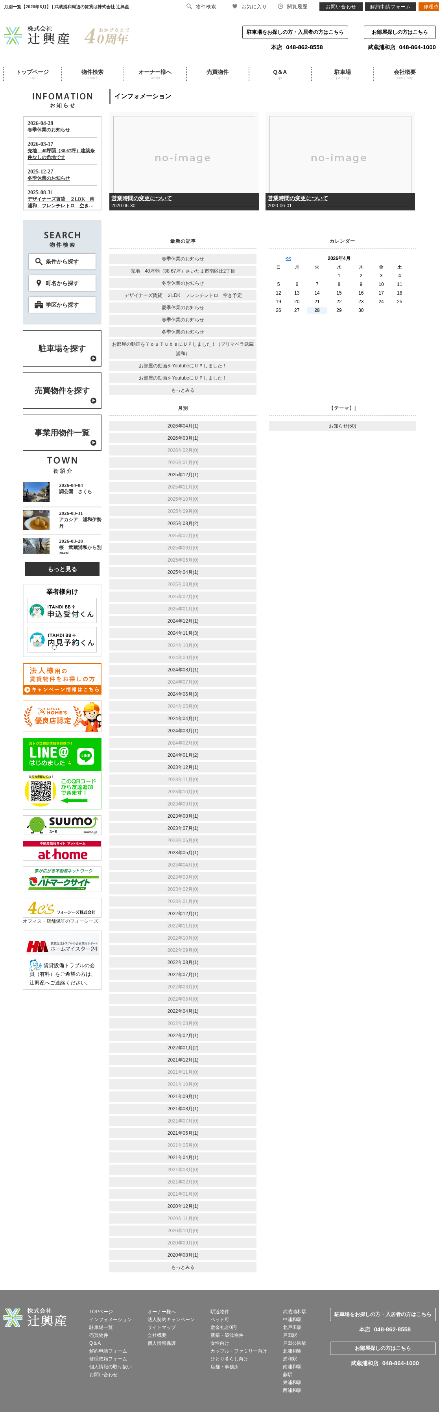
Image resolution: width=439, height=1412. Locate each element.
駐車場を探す (62, 348)
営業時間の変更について (141, 198)
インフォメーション (110, 1319)
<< (288, 258)
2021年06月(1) (183, 1133)
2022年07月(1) (183, 974)
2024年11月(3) (183, 633)
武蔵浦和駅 (294, 1311)
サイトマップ (162, 1327)
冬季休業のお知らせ (183, 283)
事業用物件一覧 (62, 432)
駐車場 (342, 74)
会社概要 (404, 74)
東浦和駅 (292, 1382)
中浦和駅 (292, 1319)
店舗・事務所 (224, 1367)
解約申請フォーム (108, 1351)
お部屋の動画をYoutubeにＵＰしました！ (183, 366)
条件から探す (62, 261)
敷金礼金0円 (223, 1327)
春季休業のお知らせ (183, 259)
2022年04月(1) (183, 1011)
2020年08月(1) (183, 1255)
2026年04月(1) (183, 426)
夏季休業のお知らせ (183, 307)
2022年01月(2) (183, 1048)
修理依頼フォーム (108, 1359)
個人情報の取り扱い (110, 1367)
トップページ (32, 74)
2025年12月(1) (183, 474)
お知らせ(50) (342, 426)
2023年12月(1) (183, 767)
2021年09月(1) (183, 1096)
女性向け (219, 1343)
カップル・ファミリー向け (238, 1351)
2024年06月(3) (183, 694)
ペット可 (219, 1319)
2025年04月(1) (183, 572)
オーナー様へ (155, 74)
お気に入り (249, 6)
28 (316, 310)
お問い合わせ (103, 1374)
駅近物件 (219, 1311)
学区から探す (62, 305)
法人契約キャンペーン (171, 1319)
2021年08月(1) (183, 1109)
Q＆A (280, 74)
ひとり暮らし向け (229, 1359)
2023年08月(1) (183, 816)
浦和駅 (290, 1359)
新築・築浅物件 (226, 1335)
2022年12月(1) (183, 913)
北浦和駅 (292, 1351)
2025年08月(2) (183, 523)
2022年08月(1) (183, 962)
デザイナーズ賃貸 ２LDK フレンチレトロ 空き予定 (183, 295)
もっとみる (183, 390)
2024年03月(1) (183, 731)
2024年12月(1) (183, 621)
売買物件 (217, 74)
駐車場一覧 (101, 1327)
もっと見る (62, 569)
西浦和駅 (292, 1390)
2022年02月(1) (183, 1035)
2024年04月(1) (183, 718)
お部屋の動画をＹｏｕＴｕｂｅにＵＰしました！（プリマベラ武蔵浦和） (183, 348)
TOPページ (101, 1311)
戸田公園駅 (294, 1343)
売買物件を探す (62, 390)
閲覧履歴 (293, 6)
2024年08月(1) (183, 670)
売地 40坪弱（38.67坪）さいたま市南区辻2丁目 (183, 271)
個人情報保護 (162, 1343)
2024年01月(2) (183, 755)
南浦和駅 (292, 1367)
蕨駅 (287, 1374)
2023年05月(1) (183, 852)
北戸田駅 (292, 1327)
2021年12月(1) (183, 1060)
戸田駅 (290, 1335)
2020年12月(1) (183, 1206)
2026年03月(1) (183, 438)
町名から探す (62, 283)
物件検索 (92, 74)
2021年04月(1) (183, 1157)
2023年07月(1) (183, 828)
